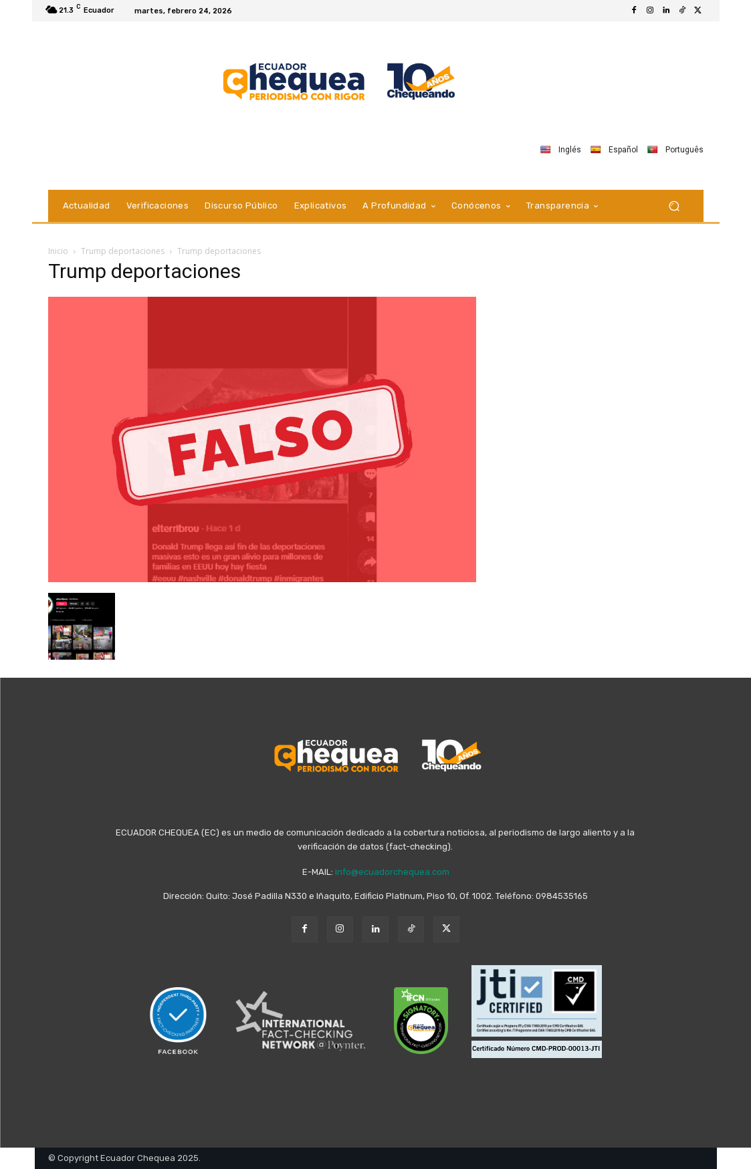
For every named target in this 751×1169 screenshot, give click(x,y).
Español (614, 150)
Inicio (58, 251)
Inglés (560, 150)
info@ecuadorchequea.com (392, 872)
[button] (674, 205)
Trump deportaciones (123, 251)
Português (675, 150)
